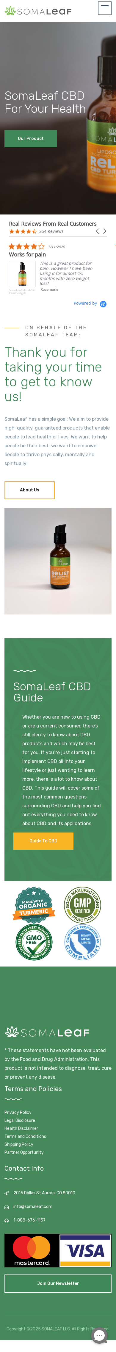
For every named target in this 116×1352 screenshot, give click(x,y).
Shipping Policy (18, 1144)
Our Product (31, 138)
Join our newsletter (58, 1283)
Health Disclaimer (21, 1128)
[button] (98, 231)
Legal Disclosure (19, 1120)
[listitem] (53, 272)
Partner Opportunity (24, 1152)
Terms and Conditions (25, 1136)
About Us (29, 490)
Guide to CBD (43, 840)
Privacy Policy (18, 1112)
